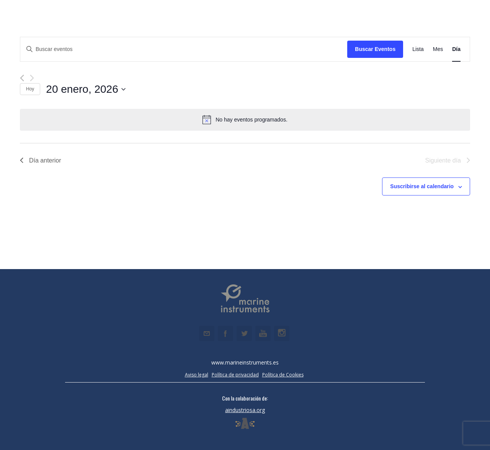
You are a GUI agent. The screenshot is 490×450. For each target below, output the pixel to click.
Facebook (225, 333)
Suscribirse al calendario (422, 186)
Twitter (244, 333)
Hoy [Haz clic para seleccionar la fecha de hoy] (30, 89)
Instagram (281, 333)
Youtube (263, 333)
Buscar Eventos (375, 49)
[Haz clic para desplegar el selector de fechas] (85, 89)
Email (206, 333)
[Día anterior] (22, 78)
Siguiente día (447, 160)
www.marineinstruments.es (245, 362)
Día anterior (40, 160)
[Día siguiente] (32, 78)
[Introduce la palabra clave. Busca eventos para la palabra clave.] (183, 49)
